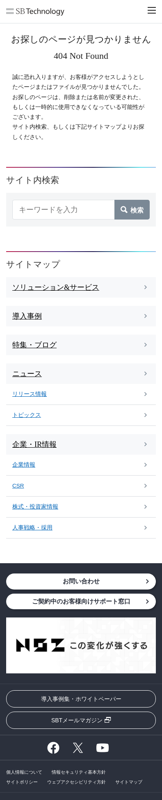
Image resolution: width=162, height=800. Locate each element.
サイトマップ (128, 781)
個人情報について (24, 772)
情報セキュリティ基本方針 (79, 772)
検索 (137, 209)
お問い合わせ (81, 581)
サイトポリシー (22, 781)
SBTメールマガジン (77, 720)
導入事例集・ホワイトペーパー (81, 699)
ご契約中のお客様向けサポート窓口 (81, 601)
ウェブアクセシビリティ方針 (76, 781)
